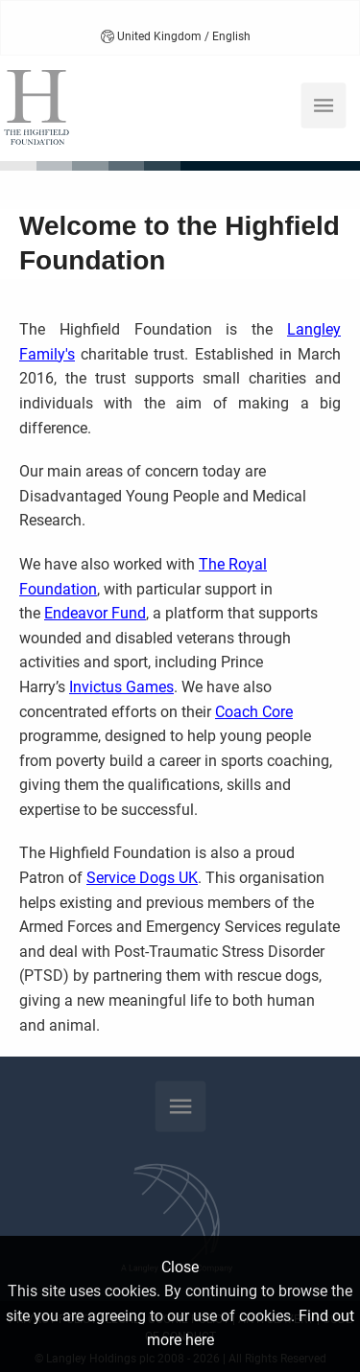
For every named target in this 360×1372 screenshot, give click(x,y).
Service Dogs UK (142, 878)
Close (180, 1267)
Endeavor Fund (95, 613)
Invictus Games (121, 687)
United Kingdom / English (176, 36)
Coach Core (254, 712)
